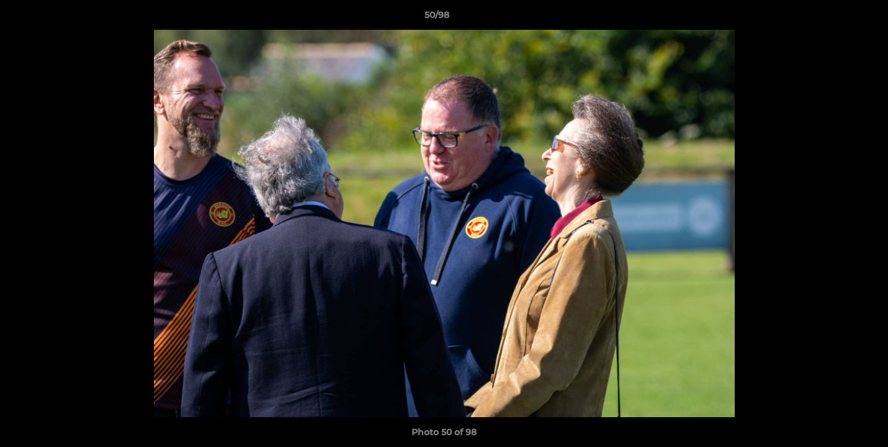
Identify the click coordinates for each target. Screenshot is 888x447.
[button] (835, 18)
